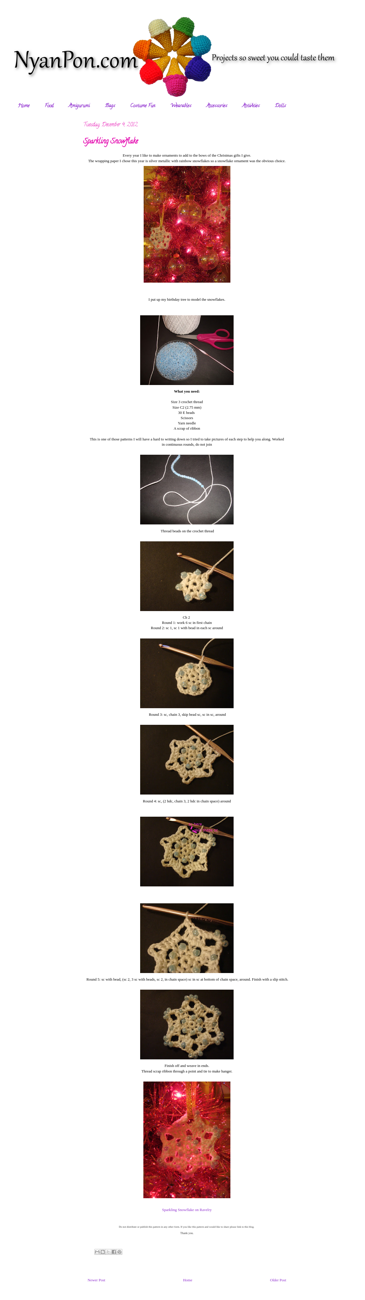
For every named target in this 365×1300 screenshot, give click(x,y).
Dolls (280, 106)
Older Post (278, 1280)
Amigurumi (79, 106)
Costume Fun (142, 106)
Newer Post (96, 1280)
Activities (251, 106)
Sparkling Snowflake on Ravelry (187, 1210)
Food (49, 106)
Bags (110, 106)
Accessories (216, 106)
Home (23, 106)
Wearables (180, 106)
